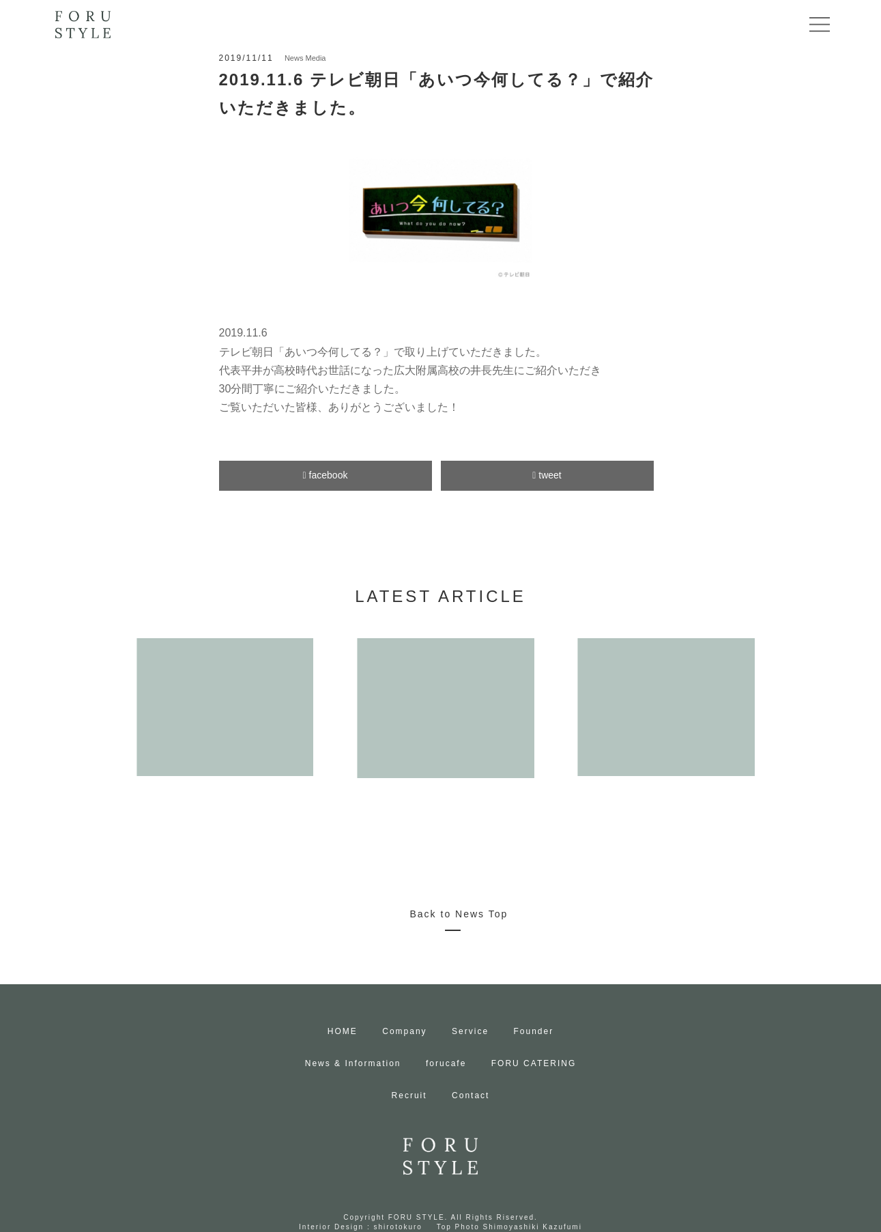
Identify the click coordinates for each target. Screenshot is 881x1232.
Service (470, 1031)
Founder (534, 1031)
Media (315, 58)
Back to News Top (459, 913)
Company (404, 1031)
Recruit (409, 1095)
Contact (470, 1095)
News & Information (353, 1063)
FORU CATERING (533, 1063)
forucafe (446, 1063)
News (294, 58)
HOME (343, 1031)
